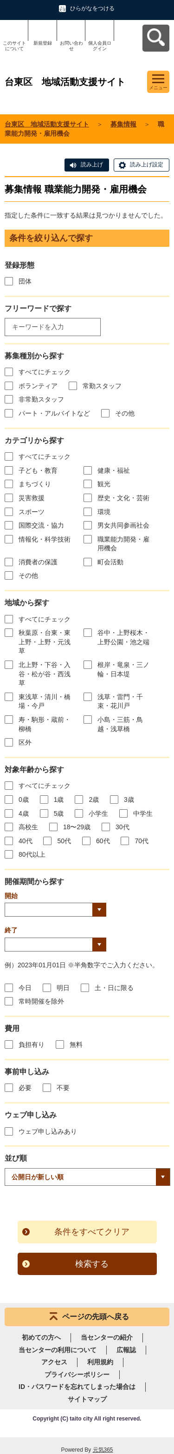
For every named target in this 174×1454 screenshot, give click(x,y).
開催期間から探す (34, 882)
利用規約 (100, 1362)
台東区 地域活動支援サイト (47, 124)
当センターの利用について (58, 1350)
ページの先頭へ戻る (95, 1317)
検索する (92, 1264)
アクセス (54, 1362)
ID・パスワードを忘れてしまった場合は (77, 1386)
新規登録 (42, 43)
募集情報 (123, 124)
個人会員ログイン (99, 45)
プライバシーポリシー (77, 1374)
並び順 (16, 1158)
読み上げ (92, 164)
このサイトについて (14, 45)
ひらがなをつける (92, 8)
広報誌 (126, 1350)
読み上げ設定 (146, 164)
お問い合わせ (71, 45)
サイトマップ (87, 1399)
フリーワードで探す (38, 308)
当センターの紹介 (107, 1337)
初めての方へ (41, 1337)
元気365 (103, 1450)
